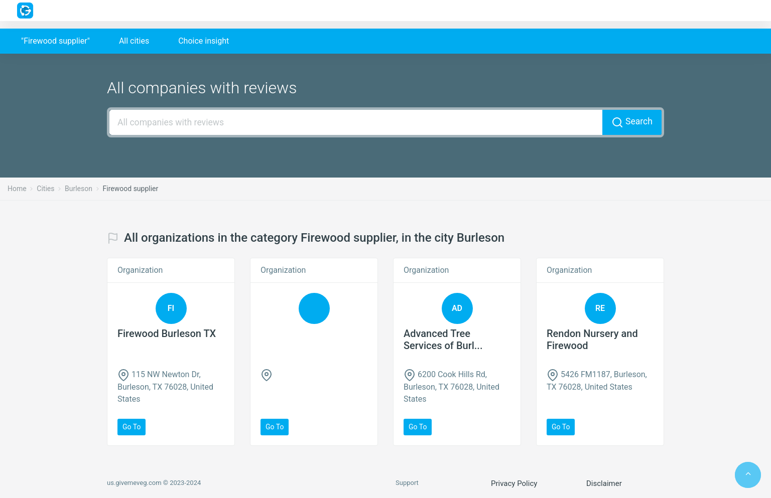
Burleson (78, 189)
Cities (45, 189)
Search (632, 122)
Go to (131, 427)
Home (17, 189)
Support (407, 482)
